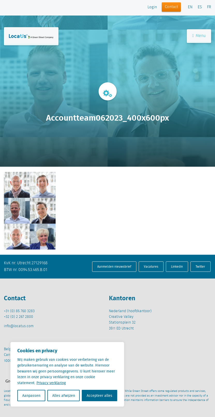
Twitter (200, 266)
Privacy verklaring (51, 382)
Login (152, 7)
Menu (199, 36)
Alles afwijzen (63, 395)
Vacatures (151, 266)
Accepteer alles (99, 395)
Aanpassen (31, 395)
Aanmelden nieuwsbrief (114, 266)
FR (209, 7)
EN (190, 7)
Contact (171, 7)
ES (200, 7)
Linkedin (177, 266)
